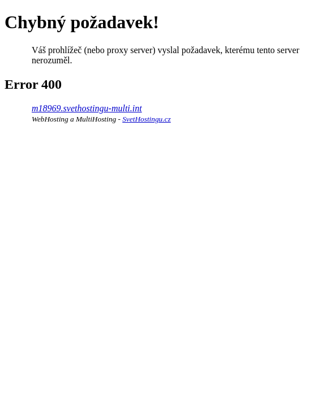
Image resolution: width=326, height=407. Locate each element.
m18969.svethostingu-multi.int (87, 108)
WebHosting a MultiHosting (74, 119)
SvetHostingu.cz (146, 119)
